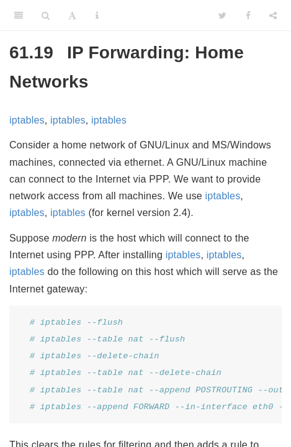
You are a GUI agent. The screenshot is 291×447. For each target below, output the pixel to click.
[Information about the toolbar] (97, 15)
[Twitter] (222, 15)
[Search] (45, 15)
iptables (27, 120)
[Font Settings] (72, 15)
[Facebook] (248, 15)
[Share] (273, 15)
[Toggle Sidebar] (18, 15)
